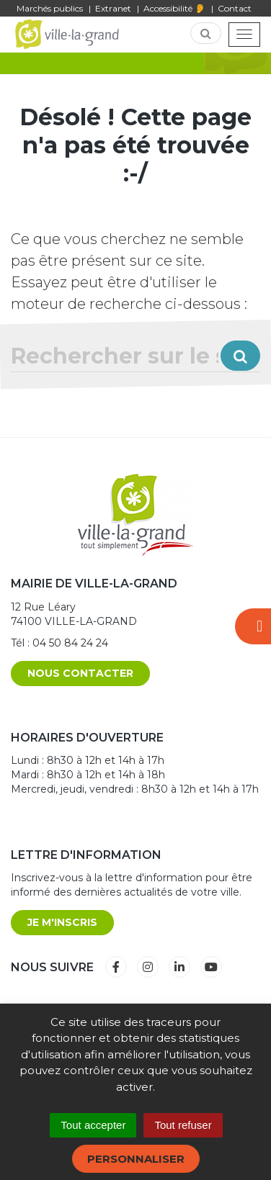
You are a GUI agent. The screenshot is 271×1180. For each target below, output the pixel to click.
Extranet (113, 8)
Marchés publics (50, 8)
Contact (235, 8)
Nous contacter (80, 673)
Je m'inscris (62, 922)
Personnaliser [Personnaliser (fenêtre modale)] (136, 1159)
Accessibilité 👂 (174, 8)
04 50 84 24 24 (70, 642)
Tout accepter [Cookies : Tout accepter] (93, 1125)
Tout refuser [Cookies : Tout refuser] (182, 1125)
